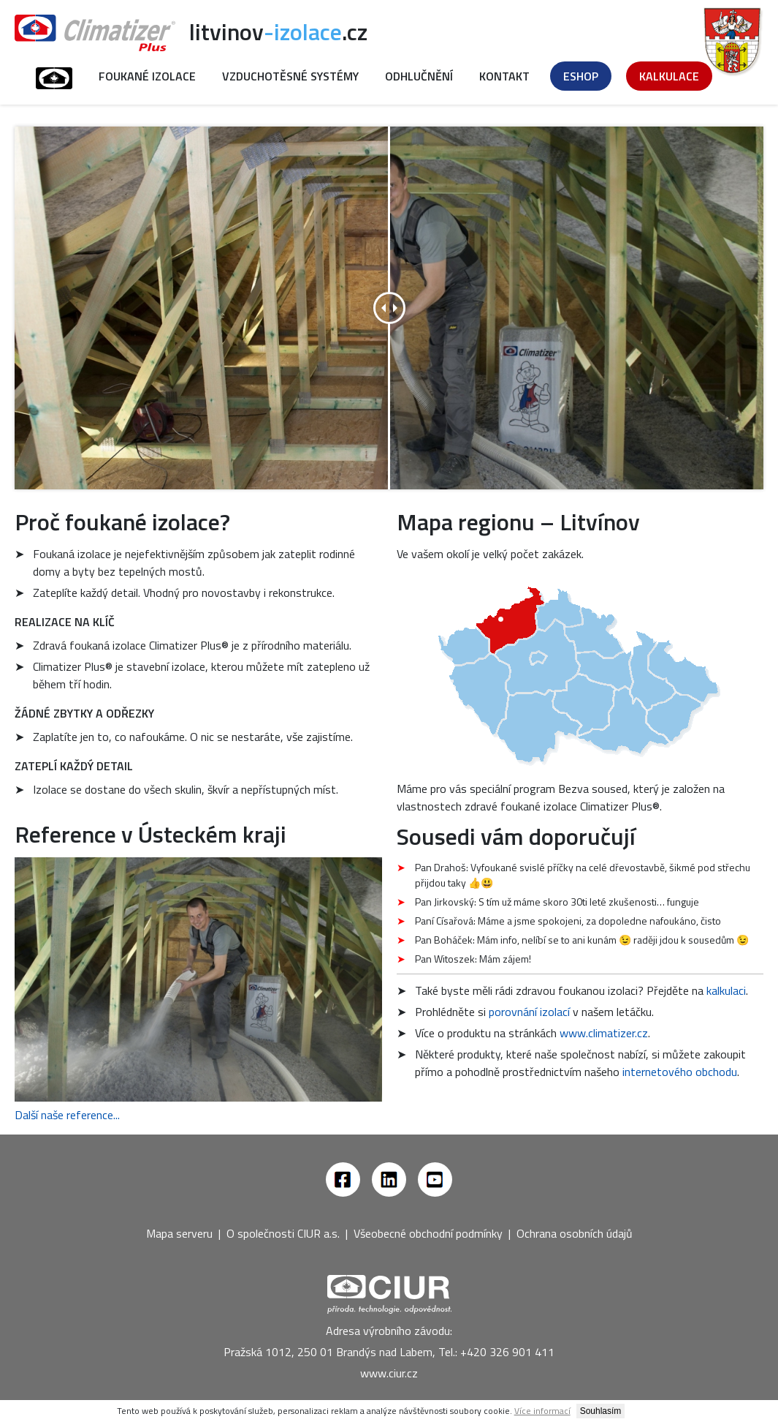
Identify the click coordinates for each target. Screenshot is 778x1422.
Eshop (580, 76)
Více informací (542, 1411)
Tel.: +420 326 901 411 (496, 1352)
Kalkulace (669, 76)
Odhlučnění (419, 76)
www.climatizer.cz (604, 1033)
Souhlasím (601, 1411)
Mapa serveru (179, 1233)
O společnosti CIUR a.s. (283, 1233)
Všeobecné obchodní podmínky (428, 1233)
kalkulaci (726, 990)
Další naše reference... (67, 1115)
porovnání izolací (529, 1011)
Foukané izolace (147, 76)
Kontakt (504, 76)
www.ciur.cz (389, 1373)
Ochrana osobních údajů (574, 1233)
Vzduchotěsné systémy (290, 76)
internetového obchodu (679, 1071)
